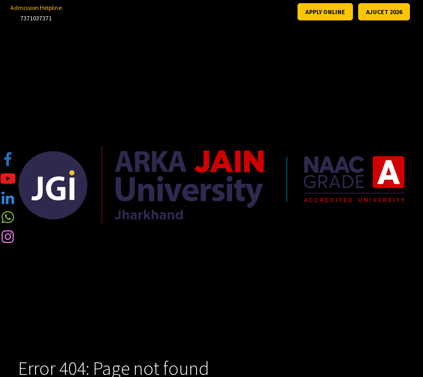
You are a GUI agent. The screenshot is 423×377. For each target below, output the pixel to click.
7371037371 (36, 18)
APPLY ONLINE (325, 12)
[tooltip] (8, 159)
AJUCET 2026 (384, 12)
